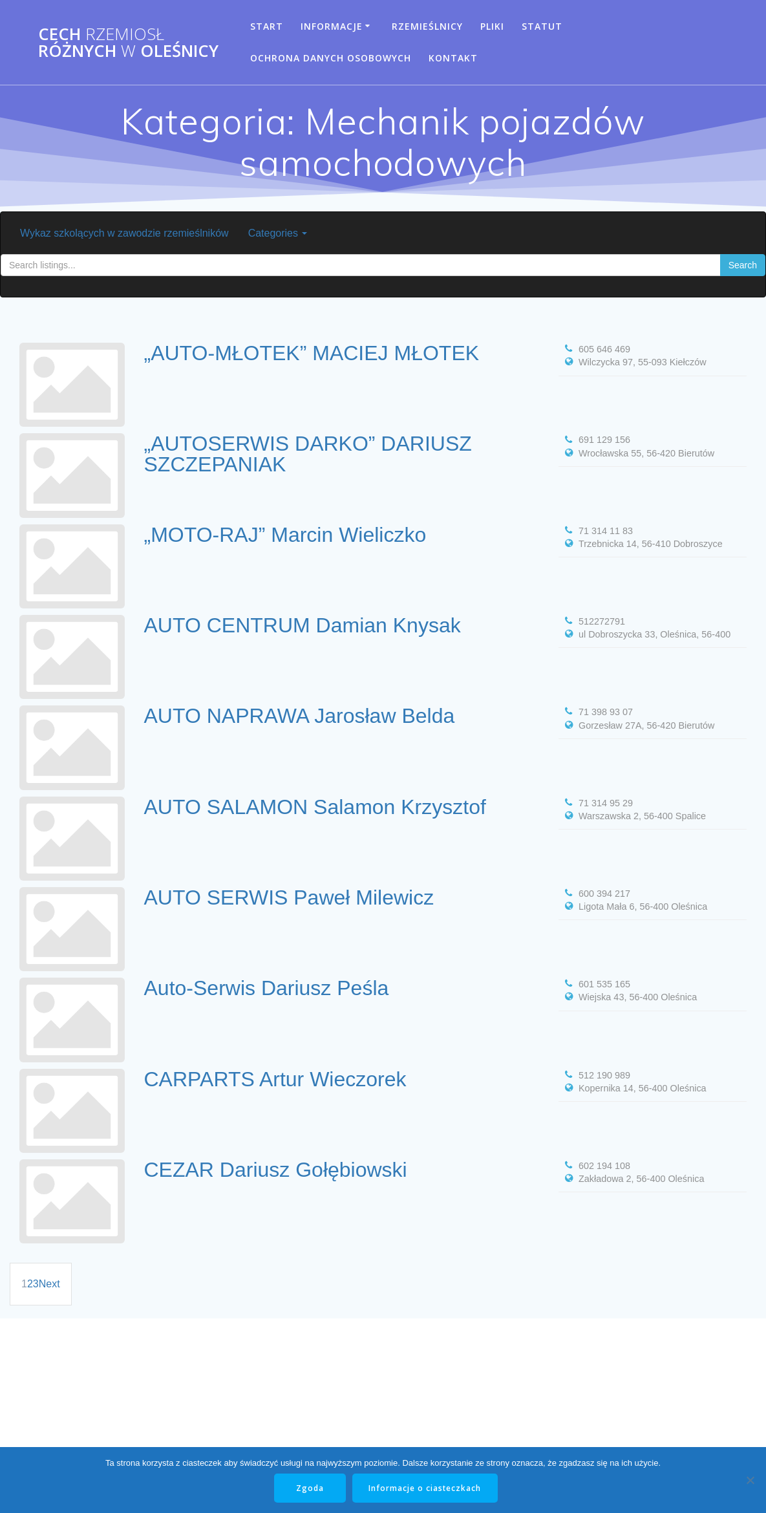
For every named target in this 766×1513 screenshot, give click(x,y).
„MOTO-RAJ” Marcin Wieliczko (285, 534)
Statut (542, 26)
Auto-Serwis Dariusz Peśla (266, 988)
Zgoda (310, 1488)
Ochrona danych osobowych (330, 58)
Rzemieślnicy (427, 26)
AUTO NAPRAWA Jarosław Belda (299, 715)
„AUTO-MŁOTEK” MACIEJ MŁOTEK (312, 353)
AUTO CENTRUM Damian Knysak (302, 625)
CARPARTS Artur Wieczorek (275, 1079)
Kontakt (453, 58)
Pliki (492, 26)
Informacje (332, 26)
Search (743, 265)
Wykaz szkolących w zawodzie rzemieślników (124, 233)
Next (49, 1283)
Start (266, 26)
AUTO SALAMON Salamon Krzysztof (315, 807)
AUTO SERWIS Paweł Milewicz (289, 897)
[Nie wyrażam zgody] (749, 1480)
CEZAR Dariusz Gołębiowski (275, 1169)
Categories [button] (278, 233)
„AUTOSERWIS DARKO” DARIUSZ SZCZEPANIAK (308, 454)
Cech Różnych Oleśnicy (128, 42)
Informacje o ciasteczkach (425, 1488)
